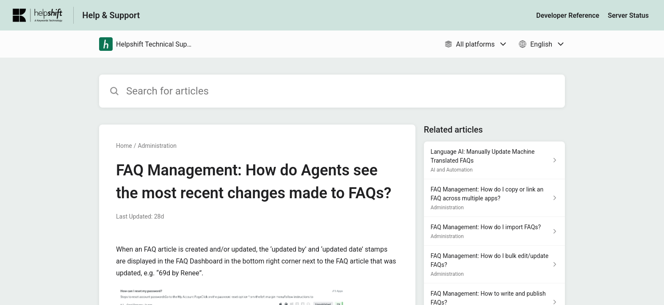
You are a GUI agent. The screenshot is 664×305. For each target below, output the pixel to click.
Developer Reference (567, 15)
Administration (157, 145)
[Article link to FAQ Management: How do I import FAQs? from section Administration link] (494, 231)
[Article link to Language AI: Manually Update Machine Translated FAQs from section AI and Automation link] (494, 160)
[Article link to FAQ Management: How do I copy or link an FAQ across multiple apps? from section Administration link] (494, 198)
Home (124, 145)
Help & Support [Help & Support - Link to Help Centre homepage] (111, 15)
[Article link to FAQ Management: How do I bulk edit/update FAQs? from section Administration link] (494, 264)
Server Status (628, 15)
